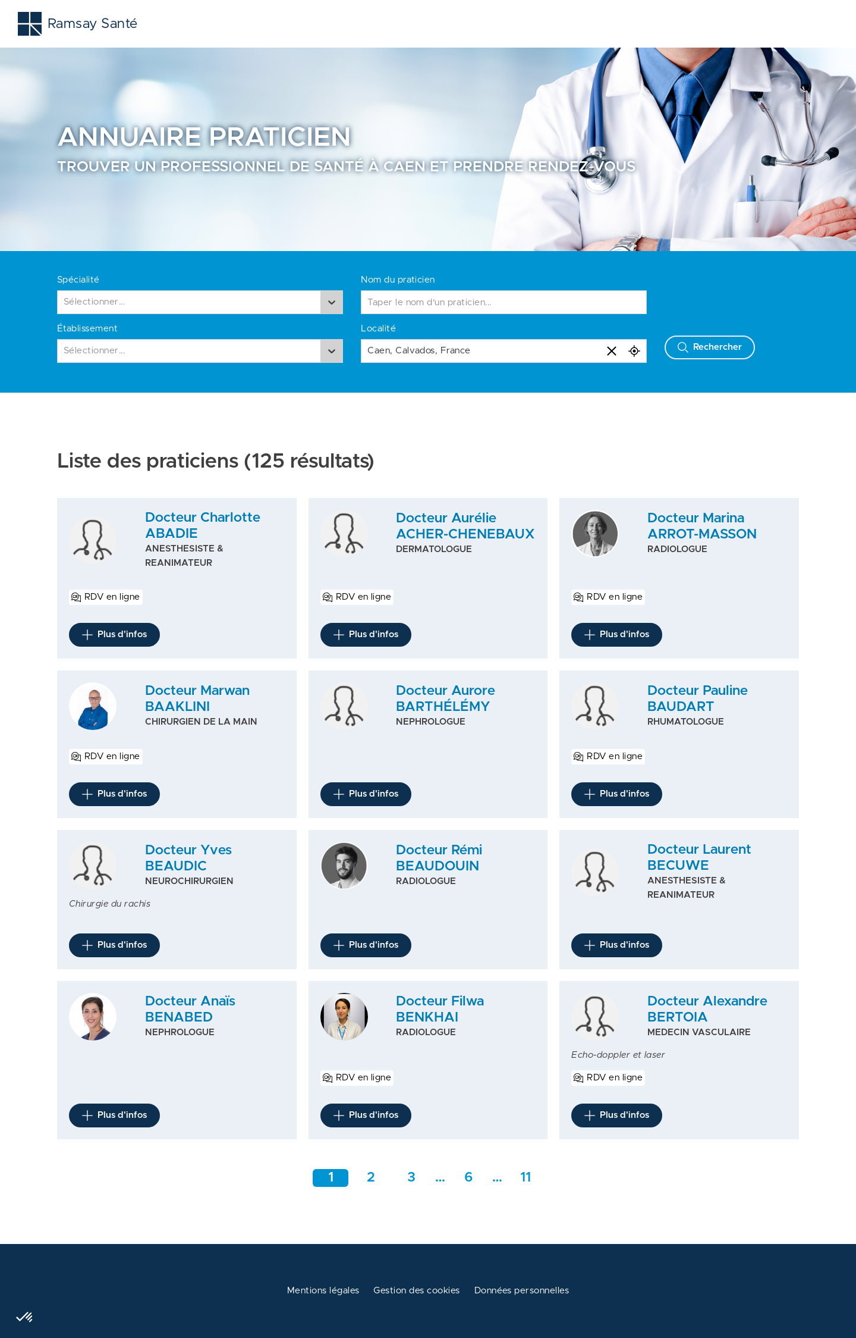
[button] (25, 1317)
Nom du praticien (398, 279)
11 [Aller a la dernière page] (525, 1178)
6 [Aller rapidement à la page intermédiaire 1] (468, 1178)
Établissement (87, 328)
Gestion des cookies (416, 1290)
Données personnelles (521, 1290)
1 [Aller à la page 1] (330, 1178)
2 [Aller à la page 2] (371, 1178)
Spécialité (78, 279)
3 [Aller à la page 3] (411, 1178)
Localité (378, 328)
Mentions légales (323, 1290)
